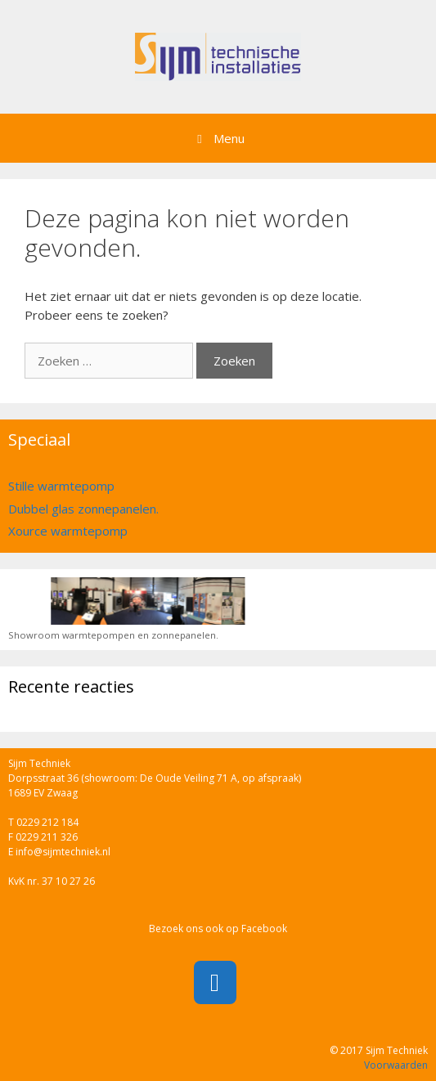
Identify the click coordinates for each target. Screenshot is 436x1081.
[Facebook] (215, 982)
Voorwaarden (396, 1065)
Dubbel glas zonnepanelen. (83, 508)
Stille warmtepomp (61, 486)
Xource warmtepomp (68, 531)
